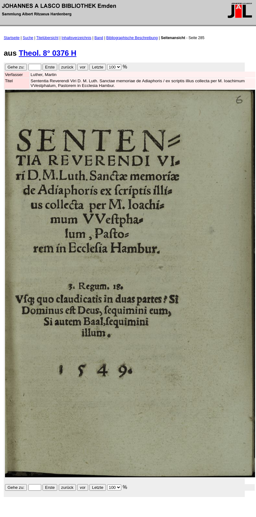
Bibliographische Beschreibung (132, 38)
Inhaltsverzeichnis (76, 38)
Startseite (12, 38)
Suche (28, 38)
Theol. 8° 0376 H (47, 53)
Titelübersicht (47, 38)
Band (98, 38)
